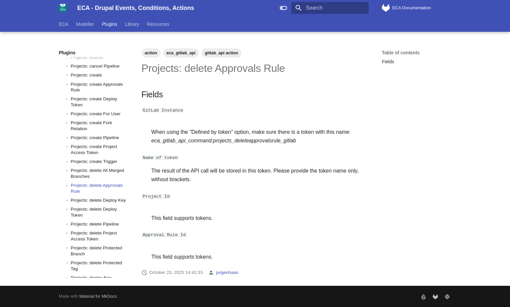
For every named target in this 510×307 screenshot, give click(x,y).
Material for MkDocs (98, 296)
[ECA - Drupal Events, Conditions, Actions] (62, 8)
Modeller (85, 24)
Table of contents (401, 52)
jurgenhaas (227, 272)
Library (132, 24)
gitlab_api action (221, 52)
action (151, 52)
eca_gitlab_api (181, 52)
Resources (158, 24)
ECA (63, 24)
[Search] (330, 8)
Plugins (109, 24)
